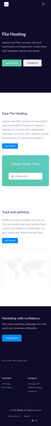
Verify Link (38, 416)
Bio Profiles (7, 387)
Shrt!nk (20, 410)
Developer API (34, 384)
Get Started (12, 63)
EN (34, 420)
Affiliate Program (35, 387)
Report (27, 416)
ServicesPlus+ (14, 416)
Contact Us (32, 391)
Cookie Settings (20, 420)
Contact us (32, 63)
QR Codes (6, 384)
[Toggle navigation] (43, 4)
